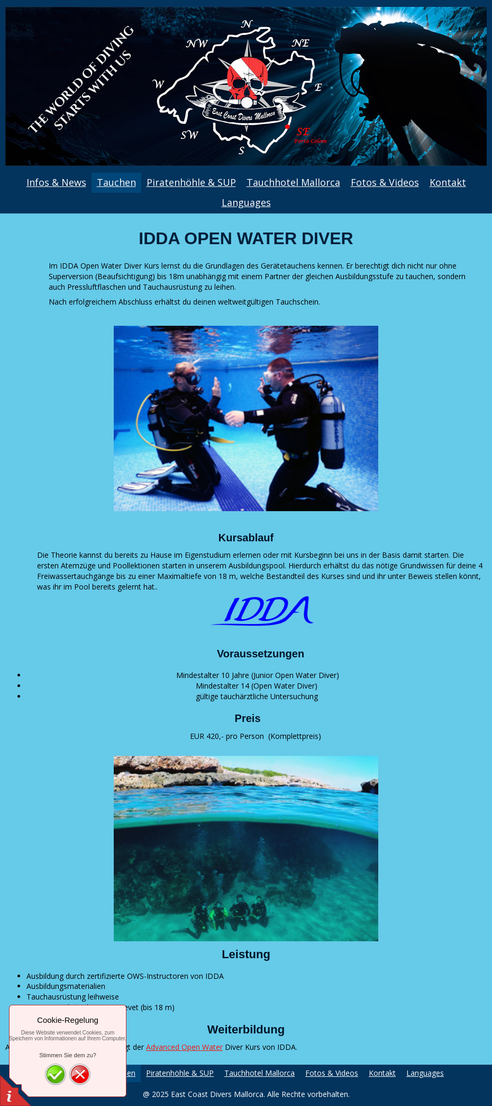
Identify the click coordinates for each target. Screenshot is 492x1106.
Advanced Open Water (184, 1047)
